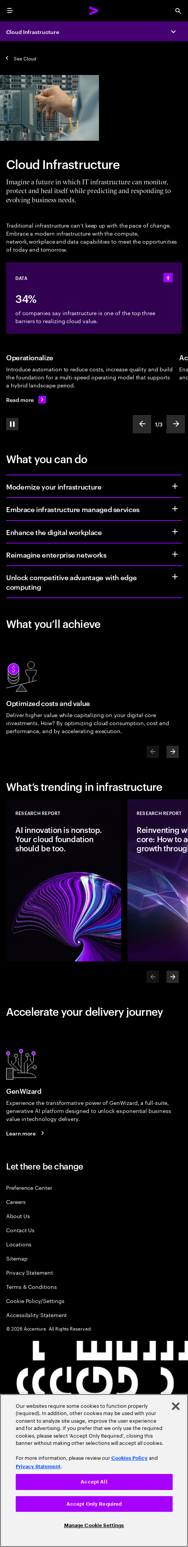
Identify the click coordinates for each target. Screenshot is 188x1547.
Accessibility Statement (36, 1315)
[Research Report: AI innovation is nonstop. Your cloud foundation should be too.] (63, 880)
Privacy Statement (29, 1272)
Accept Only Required (94, 1503)
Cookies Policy (129, 1458)
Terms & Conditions (31, 1286)
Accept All (94, 1481)
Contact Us (20, 1230)
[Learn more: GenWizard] (26, 1133)
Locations (18, 1244)
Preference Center (29, 1187)
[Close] (175, 1406)
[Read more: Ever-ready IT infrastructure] (26, 399)
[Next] (172, 752)
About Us (18, 1216)
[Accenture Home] (94, 11)
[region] (94, 1470)
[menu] (10, 11)
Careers (16, 1201)
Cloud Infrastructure (32, 31)
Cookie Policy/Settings (35, 1300)
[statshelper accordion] (168, 277)
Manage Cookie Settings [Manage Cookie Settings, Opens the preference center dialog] (94, 1525)
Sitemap (17, 1258)
